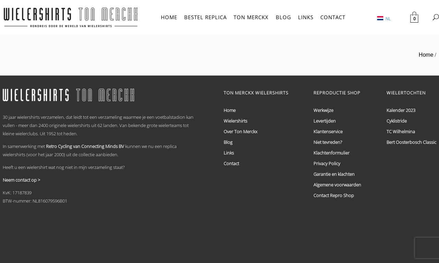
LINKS (305, 17)
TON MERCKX (251, 17)
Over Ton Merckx (240, 131)
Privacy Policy (326, 163)
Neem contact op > (21, 180)
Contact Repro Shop (333, 195)
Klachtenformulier (331, 153)
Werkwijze (323, 110)
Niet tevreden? (327, 142)
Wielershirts (235, 121)
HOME (169, 17)
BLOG (283, 17)
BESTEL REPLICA (205, 17)
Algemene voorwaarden (337, 185)
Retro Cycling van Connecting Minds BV (85, 146)
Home (426, 55)
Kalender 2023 (401, 110)
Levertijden (324, 121)
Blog (228, 142)
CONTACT (332, 17)
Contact (231, 163)
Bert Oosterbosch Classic (411, 142)
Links (229, 153)
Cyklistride (397, 121)
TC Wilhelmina (401, 131)
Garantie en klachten (334, 174)
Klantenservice (328, 131)
